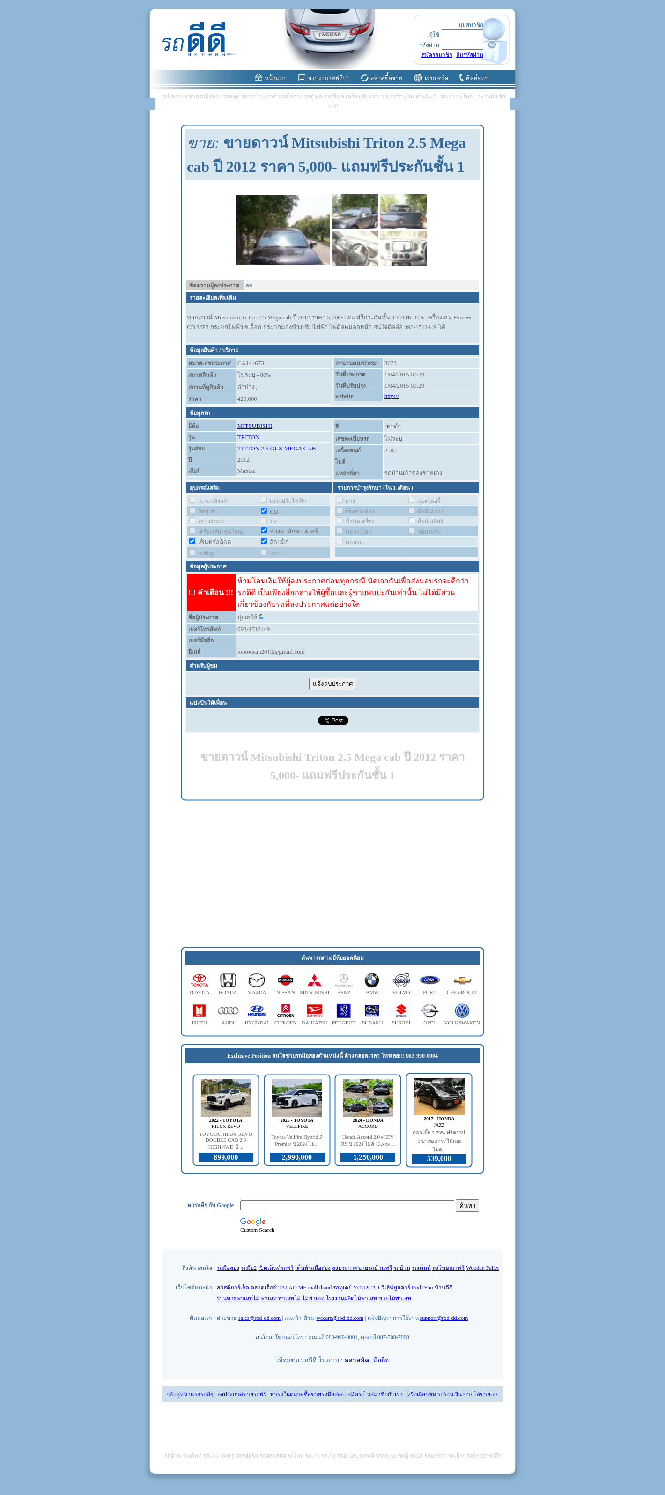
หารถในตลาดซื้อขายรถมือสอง (307, 1394)
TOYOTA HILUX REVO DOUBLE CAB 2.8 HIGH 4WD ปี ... (226, 1140)
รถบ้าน (401, 1268)
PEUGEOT (343, 1022)
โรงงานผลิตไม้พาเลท (351, 1298)
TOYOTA (199, 992)
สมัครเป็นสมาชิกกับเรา (375, 1394)
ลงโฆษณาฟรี (448, 1268)
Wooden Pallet (482, 1268)
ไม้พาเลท (313, 1298)
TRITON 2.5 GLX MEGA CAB (276, 448)
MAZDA (256, 992)
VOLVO (401, 992)
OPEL (429, 1022)
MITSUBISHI (254, 425)
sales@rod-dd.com (259, 1318)
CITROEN (285, 1022)
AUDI (228, 1022)
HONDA (228, 992)
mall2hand (320, 1287)
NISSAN (285, 992)
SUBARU (372, 1022)
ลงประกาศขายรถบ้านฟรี (362, 1268)
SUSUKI (401, 1022)
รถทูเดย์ (342, 1287)
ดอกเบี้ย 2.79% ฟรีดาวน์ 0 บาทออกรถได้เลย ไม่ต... (439, 1141)
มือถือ (381, 1360)
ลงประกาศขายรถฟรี (241, 1394)
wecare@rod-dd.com (339, 1318)
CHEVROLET (462, 992)
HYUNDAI (257, 1022)
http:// (391, 395)
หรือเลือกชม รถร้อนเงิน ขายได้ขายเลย (453, 1394)
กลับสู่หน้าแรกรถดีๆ (189, 1394)
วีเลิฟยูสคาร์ (395, 1287)
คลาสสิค (356, 1360)
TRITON (248, 437)
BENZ (344, 992)
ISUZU (199, 1022)
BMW (372, 992)
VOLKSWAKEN (462, 1022)
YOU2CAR (366, 1287)
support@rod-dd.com (444, 1318)
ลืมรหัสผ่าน (469, 55)
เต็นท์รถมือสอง (313, 1268)
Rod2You (422, 1287)
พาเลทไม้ (289, 1298)
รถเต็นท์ (421, 1268)
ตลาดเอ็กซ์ (264, 1287)
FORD (429, 992)
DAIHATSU (314, 1022)
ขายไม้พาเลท (394, 1298)
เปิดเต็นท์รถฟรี (276, 1268)
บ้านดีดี (444, 1287)
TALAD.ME (292, 1287)
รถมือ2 (249, 1268)
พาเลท (269, 1298)
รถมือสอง (228, 1268)
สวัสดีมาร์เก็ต (233, 1287)
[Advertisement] (332, 874)
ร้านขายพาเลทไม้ (238, 1298)
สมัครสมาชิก (436, 55)
